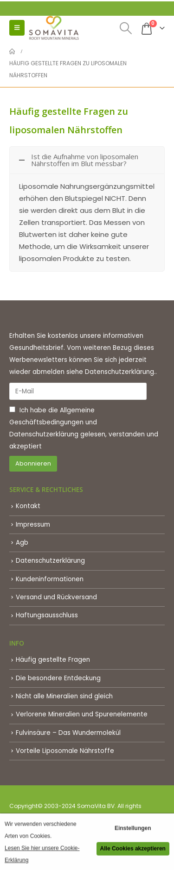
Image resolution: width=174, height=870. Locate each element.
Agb (22, 542)
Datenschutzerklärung (43, 434)
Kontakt (28, 506)
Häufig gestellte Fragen (53, 659)
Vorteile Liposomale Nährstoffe (65, 750)
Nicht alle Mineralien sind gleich (64, 696)
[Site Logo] (53, 28)
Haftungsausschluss (47, 615)
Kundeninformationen (50, 579)
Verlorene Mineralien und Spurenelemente (82, 714)
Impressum (33, 524)
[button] (17, 28)
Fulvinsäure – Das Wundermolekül (68, 732)
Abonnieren (33, 463)
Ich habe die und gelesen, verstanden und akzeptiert (83, 428)
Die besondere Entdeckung (58, 678)
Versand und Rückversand (56, 597)
